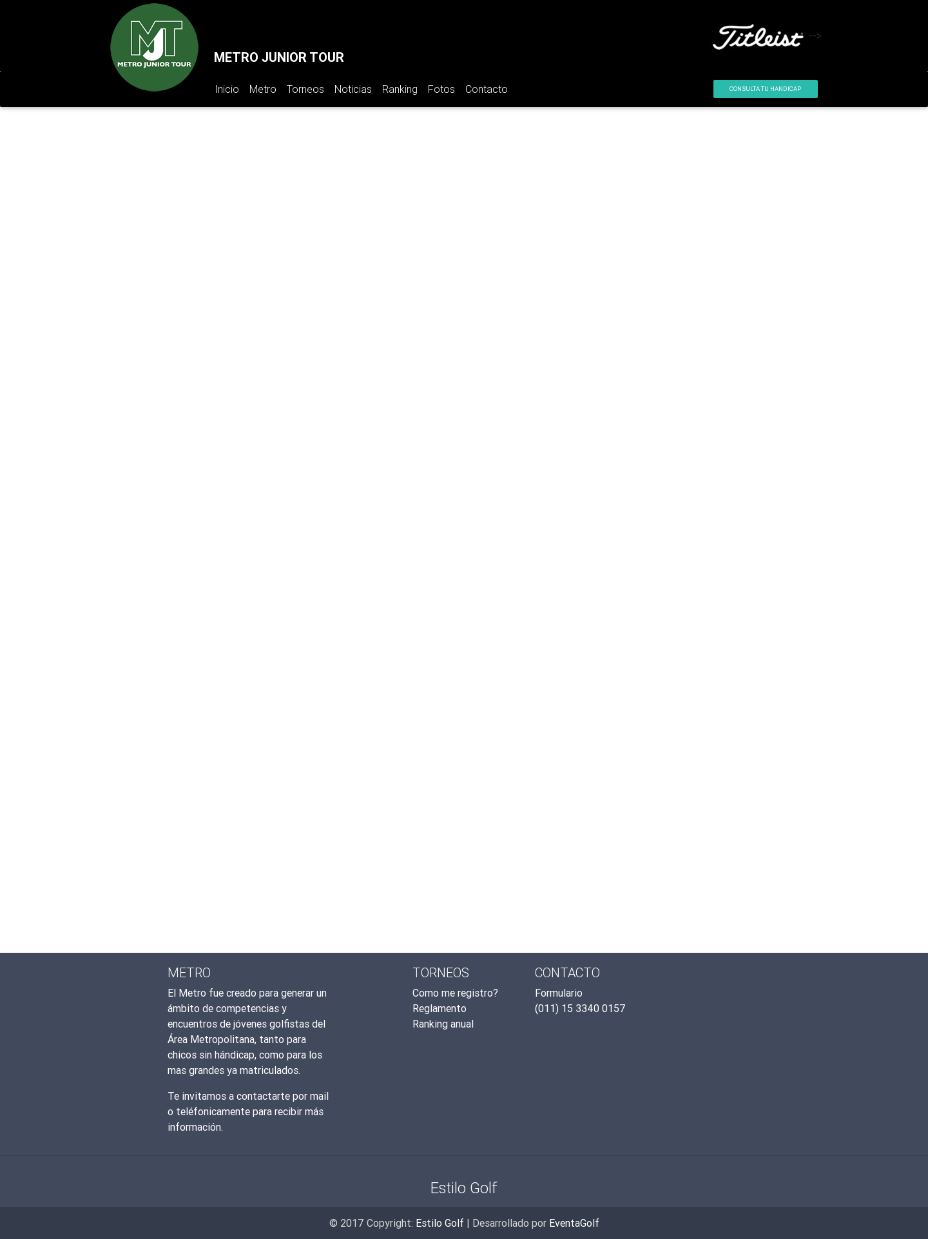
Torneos (305, 89)
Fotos (441, 89)
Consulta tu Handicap (765, 88)
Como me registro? (455, 992)
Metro (262, 89)
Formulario (559, 992)
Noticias (353, 89)
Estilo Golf (440, 1222)
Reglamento (439, 1008)
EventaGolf (574, 1222)
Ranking (400, 89)
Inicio (229, 91)
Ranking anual (443, 1023)
